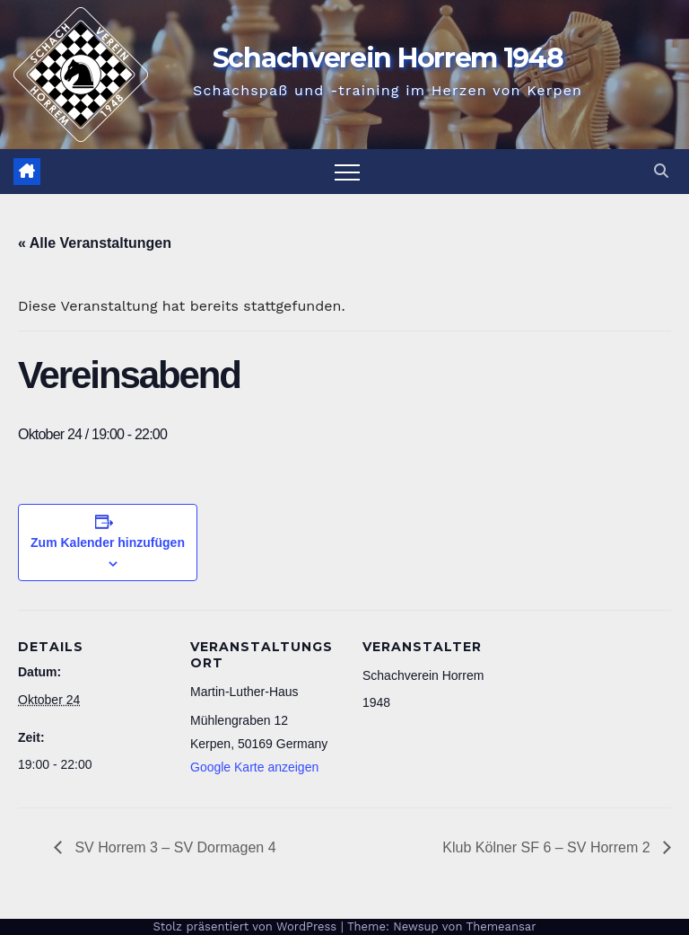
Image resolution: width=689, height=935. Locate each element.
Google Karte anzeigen (254, 767)
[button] (661, 171)
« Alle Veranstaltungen (94, 243)
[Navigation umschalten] (347, 171)
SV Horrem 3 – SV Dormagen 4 (173, 847)
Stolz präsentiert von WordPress (246, 926)
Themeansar (501, 926)
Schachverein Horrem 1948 (388, 58)
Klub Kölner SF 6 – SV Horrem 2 (548, 847)
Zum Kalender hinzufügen (108, 542)
